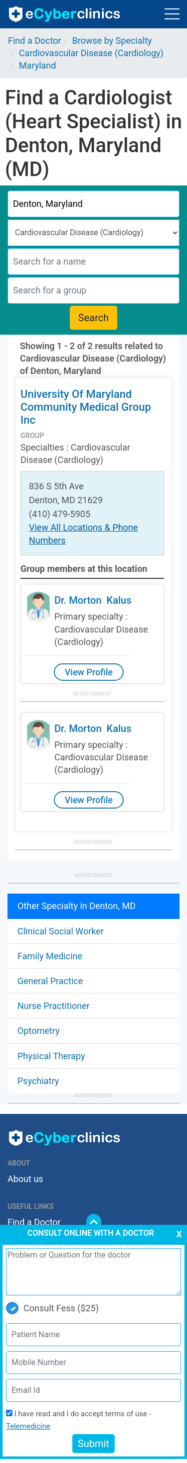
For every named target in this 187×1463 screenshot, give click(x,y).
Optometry (38, 1030)
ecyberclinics (65, 14)
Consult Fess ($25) (52, 1308)
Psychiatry (38, 1081)
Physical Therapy (51, 1056)
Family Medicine (49, 956)
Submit (93, 1444)
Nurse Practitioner (53, 1006)
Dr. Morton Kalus (92, 600)
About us (25, 1179)
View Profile (89, 672)
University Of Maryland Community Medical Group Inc (85, 407)
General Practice (50, 981)
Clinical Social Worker (60, 931)
